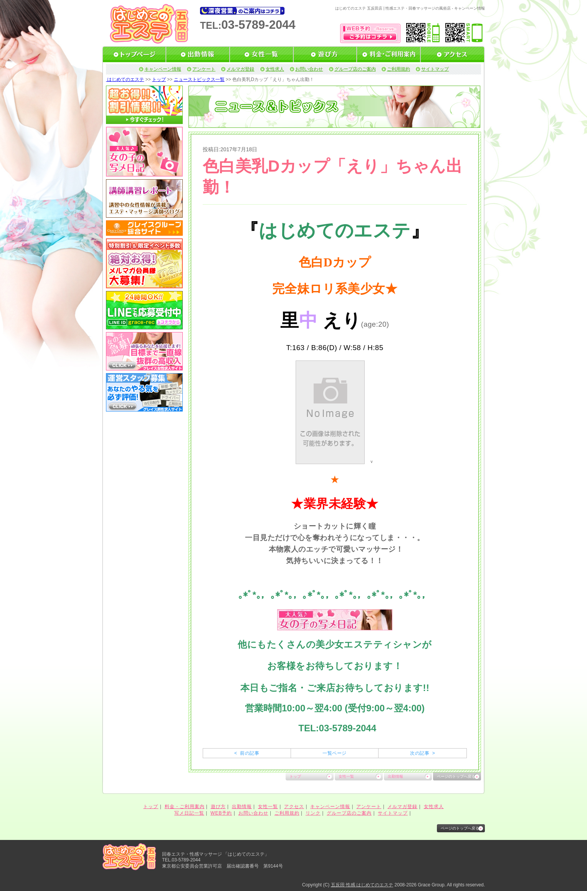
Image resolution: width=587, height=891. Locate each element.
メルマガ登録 (240, 69)
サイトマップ (435, 69)
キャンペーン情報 (162, 69)
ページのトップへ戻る (456, 776)
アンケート (203, 69)
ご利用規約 (398, 69)
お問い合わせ (309, 69)
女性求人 (275, 69)
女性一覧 (346, 776)
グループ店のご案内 (355, 69)
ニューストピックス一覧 (199, 79)
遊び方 (218, 806)
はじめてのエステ (125, 79)
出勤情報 (395, 776)
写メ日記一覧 (189, 813)
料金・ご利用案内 (185, 806)
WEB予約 (221, 813)
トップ (159, 79)
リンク (313, 813)
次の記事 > (422, 753)
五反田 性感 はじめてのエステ (362, 885)
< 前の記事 (246, 753)
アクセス (294, 806)
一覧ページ (334, 753)
